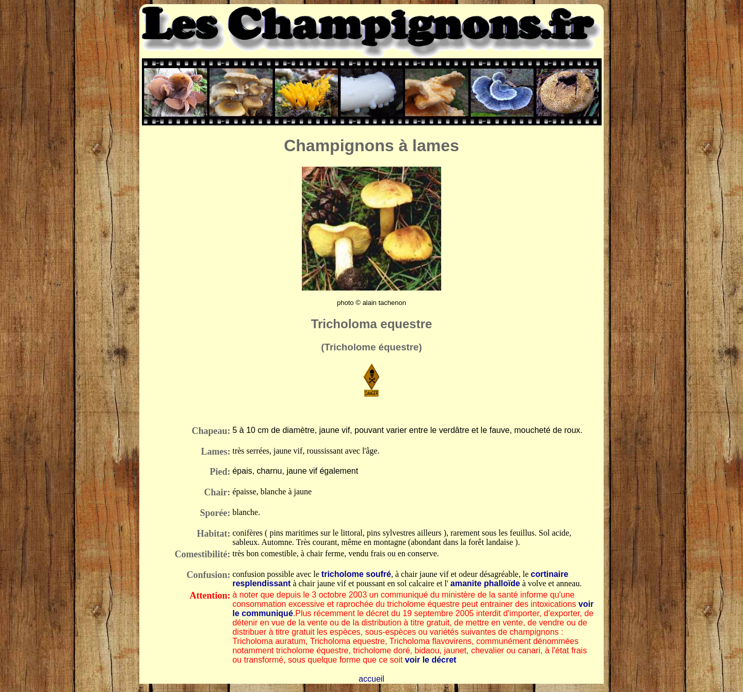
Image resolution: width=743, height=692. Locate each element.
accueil (371, 678)
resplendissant (261, 583)
